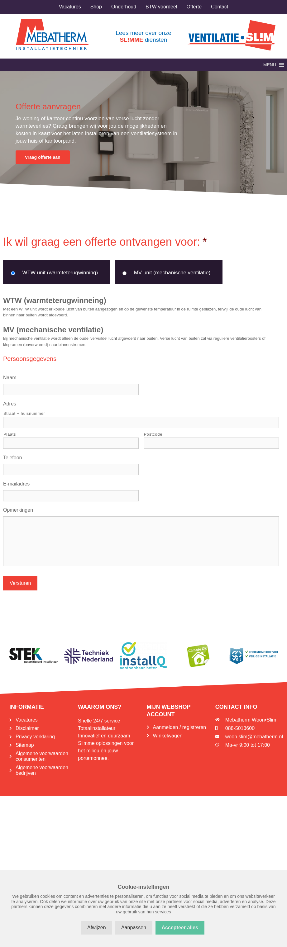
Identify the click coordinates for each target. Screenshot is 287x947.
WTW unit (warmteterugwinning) (60, 273)
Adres (9, 403)
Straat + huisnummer (24, 413)
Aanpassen (133, 927)
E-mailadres (16, 483)
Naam (10, 377)
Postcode (153, 434)
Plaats (9, 434)
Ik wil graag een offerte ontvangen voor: (105, 241)
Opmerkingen (18, 510)
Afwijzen (96, 927)
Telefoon (12, 457)
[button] (269, 65)
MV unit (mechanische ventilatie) (172, 273)
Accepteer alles (180, 927)
